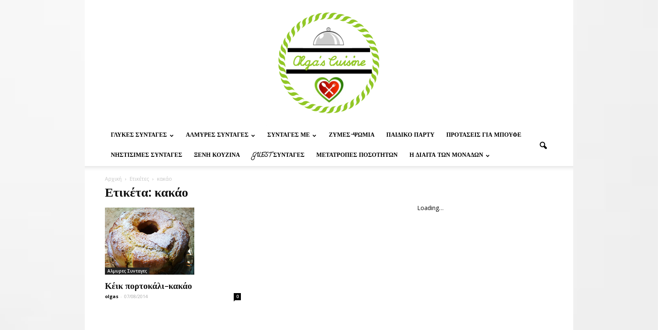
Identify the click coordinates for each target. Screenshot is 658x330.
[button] (543, 146)
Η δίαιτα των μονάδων (450, 155)
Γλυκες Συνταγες (142, 135)
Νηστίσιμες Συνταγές (146, 155)
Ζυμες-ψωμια (351, 135)
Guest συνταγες (278, 155)
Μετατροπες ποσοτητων (357, 155)
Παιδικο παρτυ (410, 135)
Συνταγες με (291, 135)
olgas (111, 296)
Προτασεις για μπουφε (483, 135)
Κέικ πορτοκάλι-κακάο (148, 285)
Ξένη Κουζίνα (217, 155)
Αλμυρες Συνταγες (220, 135)
